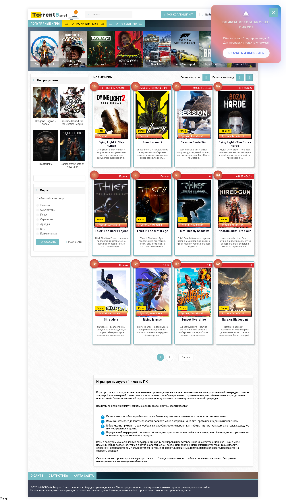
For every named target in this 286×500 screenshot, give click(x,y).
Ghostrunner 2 (152, 142)
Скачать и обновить (246, 53)
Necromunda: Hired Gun (235, 231)
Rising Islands (152, 319)
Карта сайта (84, 475)
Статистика (58, 475)
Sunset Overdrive (193, 319)
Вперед (186, 357)
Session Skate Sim (193, 142)
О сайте (36, 475)
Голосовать (48, 242)
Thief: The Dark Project (111, 231)
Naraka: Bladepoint (235, 319)
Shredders (111, 319)
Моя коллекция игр (178, 14)
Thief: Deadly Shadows (193, 231)
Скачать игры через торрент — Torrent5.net (55, 14)
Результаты (74, 242)
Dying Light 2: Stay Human (111, 144)
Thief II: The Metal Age (152, 231)
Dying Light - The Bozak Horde (235, 144)
